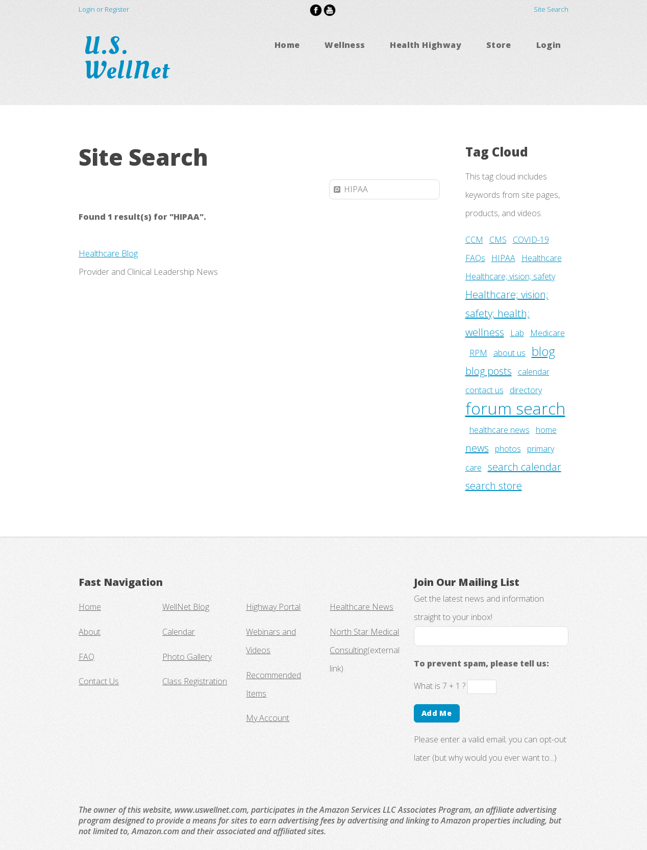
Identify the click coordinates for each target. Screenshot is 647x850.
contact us (484, 390)
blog (543, 351)
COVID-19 (531, 239)
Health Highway (425, 44)
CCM (474, 239)
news (477, 448)
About (90, 631)
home (546, 429)
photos (508, 448)
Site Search (551, 9)
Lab (517, 333)
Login (548, 44)
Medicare (547, 333)
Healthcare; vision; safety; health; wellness (507, 313)
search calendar (524, 467)
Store (498, 44)
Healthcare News (361, 606)
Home (287, 44)
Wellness (345, 44)
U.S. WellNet (130, 58)
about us (509, 352)
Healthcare (541, 258)
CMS (498, 239)
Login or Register (104, 9)
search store (493, 486)
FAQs (475, 258)
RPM (478, 352)
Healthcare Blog (108, 253)
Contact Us (99, 681)
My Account (267, 718)
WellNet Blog (185, 606)
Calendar (178, 631)
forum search (515, 408)
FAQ (86, 656)
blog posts (488, 371)
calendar (534, 371)
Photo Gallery (187, 656)
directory (526, 390)
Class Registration (194, 681)
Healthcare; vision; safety (510, 276)
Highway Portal (273, 606)
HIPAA (503, 258)
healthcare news (499, 429)
